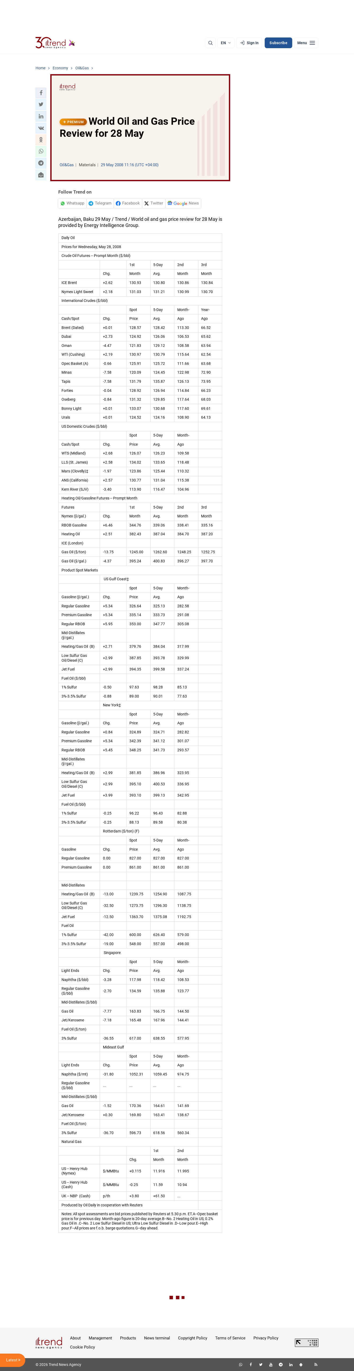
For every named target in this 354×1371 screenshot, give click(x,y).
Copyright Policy (192, 1338)
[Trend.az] (55, 43)
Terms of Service (230, 1338)
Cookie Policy (82, 1347)
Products (128, 1338)
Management (100, 1338)
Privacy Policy (265, 1338)
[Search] (210, 42)
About (75, 1338)
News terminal (157, 1338)
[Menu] (306, 42)
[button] (41, 92)
